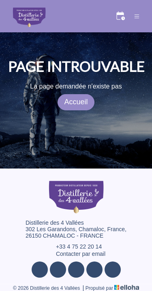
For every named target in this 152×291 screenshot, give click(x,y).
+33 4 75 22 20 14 (74, 246)
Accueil (76, 102)
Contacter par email (76, 253)
